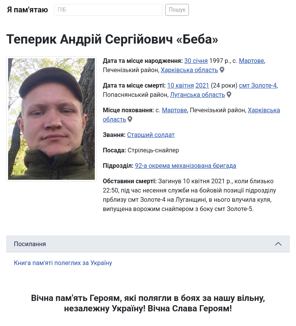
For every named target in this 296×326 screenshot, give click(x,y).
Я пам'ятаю (27, 9)
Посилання (30, 244)
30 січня (196, 60)
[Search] (108, 10)
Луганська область (197, 94)
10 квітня (180, 85)
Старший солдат (151, 135)
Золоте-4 (264, 85)
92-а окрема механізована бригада (185, 165)
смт (245, 85)
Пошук (177, 10)
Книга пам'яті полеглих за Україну (63, 263)
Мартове (251, 60)
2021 (202, 85)
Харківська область (189, 70)
